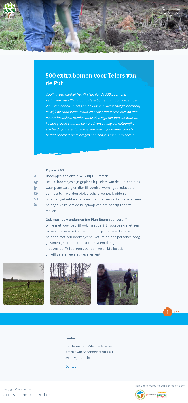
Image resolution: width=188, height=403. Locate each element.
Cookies (9, 394)
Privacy (26, 394)
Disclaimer (45, 394)
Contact (71, 366)
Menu (178, 11)
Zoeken (163, 11)
